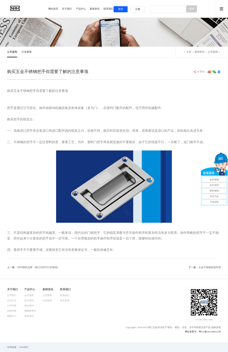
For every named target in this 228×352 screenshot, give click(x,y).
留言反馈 (64, 300)
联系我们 (65, 289)
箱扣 (177, 327)
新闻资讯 (95, 8)
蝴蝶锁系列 (30, 310)
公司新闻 (12, 52)
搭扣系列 (29, 305)
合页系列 (29, 295)
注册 (137, 9)
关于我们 (67, 8)
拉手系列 (29, 300)
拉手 (191, 327)
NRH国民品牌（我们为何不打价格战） (38, 267)
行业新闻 (27, 52)
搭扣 (169, 327)
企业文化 (11, 300)
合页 (184, 327)
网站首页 (53, 8)
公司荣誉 (11, 305)
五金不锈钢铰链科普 (209, 267)
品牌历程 (11, 310)
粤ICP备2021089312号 (210, 331)
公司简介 (11, 295)
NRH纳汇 (24, 347)
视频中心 (11, 316)
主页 (188, 52)
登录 (120, 9)
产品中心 (81, 8)
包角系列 (29, 316)
